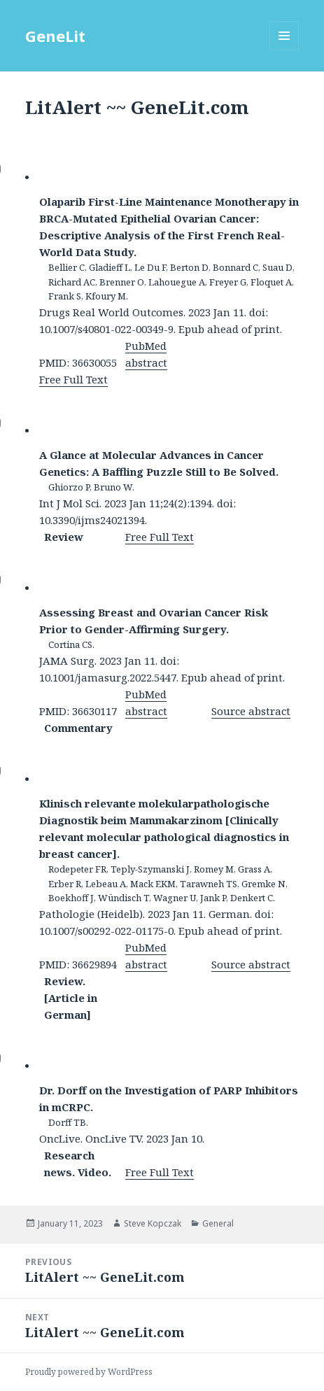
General (218, 1223)
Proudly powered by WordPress (89, 1372)
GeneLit (55, 35)
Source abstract (250, 711)
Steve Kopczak (152, 1223)
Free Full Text (73, 379)
